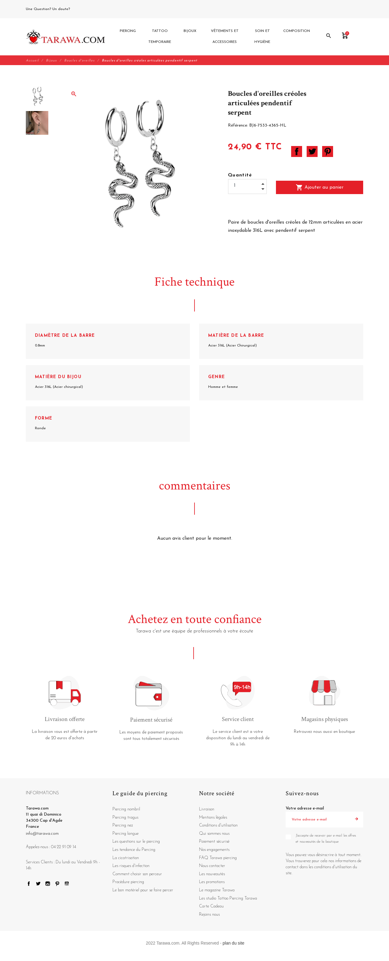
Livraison (206, 809)
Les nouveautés (212, 874)
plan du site (234, 943)
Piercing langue (125, 833)
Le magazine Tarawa (217, 890)
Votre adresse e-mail (305, 808)
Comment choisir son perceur (137, 874)
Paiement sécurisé (214, 842)
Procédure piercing (128, 882)
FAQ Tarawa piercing (218, 858)
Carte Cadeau (211, 906)
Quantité (240, 175)
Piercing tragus (125, 817)
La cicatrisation (125, 858)
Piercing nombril (126, 809)
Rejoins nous (209, 914)
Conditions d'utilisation (218, 825)
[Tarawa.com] (65, 36)
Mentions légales (213, 817)
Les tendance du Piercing (133, 850)
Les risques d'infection (131, 866)
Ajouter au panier (319, 187)
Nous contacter (212, 866)
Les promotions (212, 882)
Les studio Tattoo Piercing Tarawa (228, 898)
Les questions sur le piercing (136, 842)
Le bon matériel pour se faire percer (142, 890)
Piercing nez (122, 825)
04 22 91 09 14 (84, 9)
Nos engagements (214, 850)
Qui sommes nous (214, 833)
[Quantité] (247, 185)
